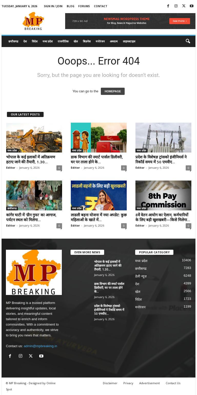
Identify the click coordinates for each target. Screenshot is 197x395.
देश (25, 41)
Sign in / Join (53, 6)
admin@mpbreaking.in (40, 346)
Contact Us (173, 383)
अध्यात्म (114, 41)
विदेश (34, 41)
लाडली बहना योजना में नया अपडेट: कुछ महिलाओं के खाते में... (99, 217)
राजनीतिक (63, 41)
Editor (10, 167)
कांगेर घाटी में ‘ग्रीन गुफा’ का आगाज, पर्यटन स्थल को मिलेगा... (31, 217)
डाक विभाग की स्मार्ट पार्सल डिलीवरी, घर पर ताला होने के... (97, 159)
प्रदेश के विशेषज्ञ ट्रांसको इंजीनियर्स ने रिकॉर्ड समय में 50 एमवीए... (160, 159)
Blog (70, 6)
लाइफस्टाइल (129, 41)
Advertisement (149, 383)
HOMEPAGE (113, 91)
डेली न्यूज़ (141, 276)
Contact (100, 6)
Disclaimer (110, 383)
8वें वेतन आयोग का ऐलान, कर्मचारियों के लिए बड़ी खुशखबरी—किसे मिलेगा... (162, 217)
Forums (84, 6)
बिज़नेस (87, 41)
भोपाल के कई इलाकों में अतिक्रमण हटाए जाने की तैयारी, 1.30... (30, 159)
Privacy (128, 383)
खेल (76, 41)
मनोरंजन (100, 41)
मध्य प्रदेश (48, 41)
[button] (187, 41)
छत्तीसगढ (13, 41)
